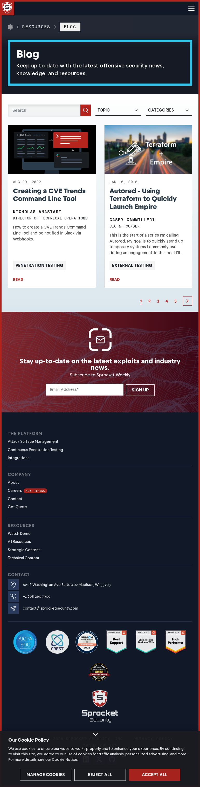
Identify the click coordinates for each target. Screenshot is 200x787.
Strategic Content (24, 550)
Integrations (18, 458)
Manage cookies (45, 774)
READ (18, 280)
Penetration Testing (39, 265)
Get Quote (17, 507)
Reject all (100, 774)
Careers (27, 490)
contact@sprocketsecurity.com (50, 608)
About (13, 482)
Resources (36, 27)
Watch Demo (19, 533)
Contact (15, 499)
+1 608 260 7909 (36, 596)
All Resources (19, 542)
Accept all (154, 774)
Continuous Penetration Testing (35, 450)
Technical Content (23, 558)
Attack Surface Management (33, 441)
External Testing (132, 265)
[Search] (49, 110)
